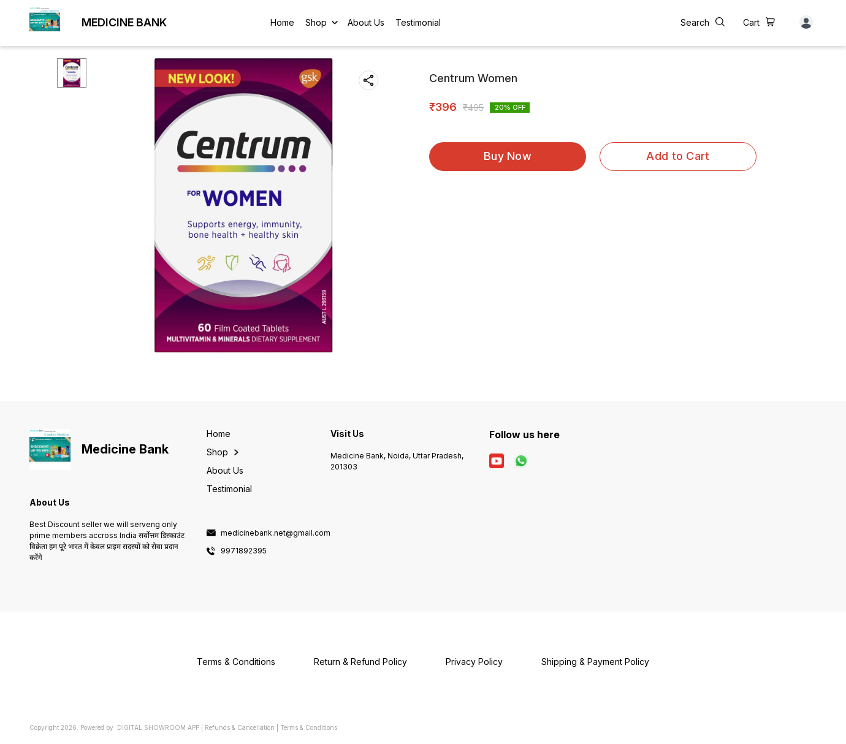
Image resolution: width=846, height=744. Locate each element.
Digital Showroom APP (158, 727)
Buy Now (508, 156)
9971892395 (244, 551)
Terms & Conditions (308, 727)
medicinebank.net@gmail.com (275, 533)
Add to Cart (677, 156)
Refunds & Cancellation (240, 727)
